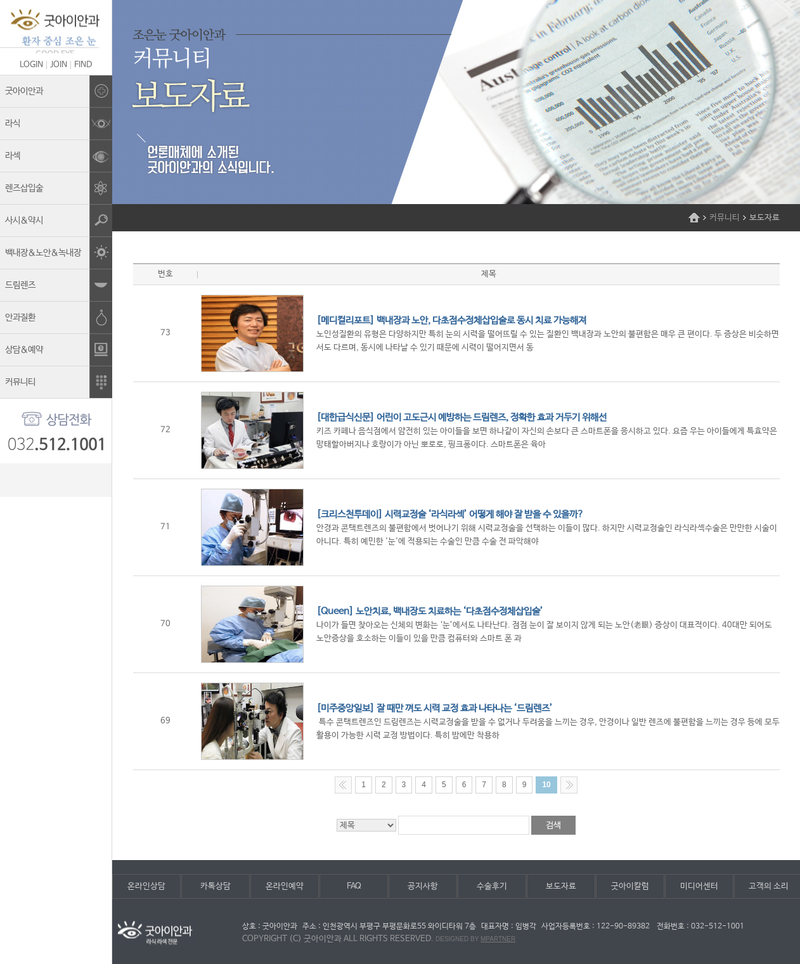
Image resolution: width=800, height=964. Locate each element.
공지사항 (423, 886)
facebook (82, 480)
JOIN (58, 65)
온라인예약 (285, 886)
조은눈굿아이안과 (56, 31)
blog (56, 480)
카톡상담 (215, 886)
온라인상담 (146, 886)
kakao (30, 480)
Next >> (568, 785)
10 (546, 784)
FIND (83, 65)
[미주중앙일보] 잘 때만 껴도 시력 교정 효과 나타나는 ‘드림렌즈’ (434, 708)
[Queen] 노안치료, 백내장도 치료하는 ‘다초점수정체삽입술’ (429, 611)
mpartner (498, 938)
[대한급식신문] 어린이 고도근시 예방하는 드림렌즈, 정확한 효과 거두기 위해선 (461, 417)
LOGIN (31, 65)
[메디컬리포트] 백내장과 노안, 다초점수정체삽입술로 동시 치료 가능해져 (451, 320)
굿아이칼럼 (630, 886)
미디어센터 (699, 886)
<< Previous (343, 785)
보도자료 (561, 886)
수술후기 (492, 886)
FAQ (354, 886)
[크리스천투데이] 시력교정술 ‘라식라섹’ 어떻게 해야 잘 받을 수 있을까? (450, 514)
